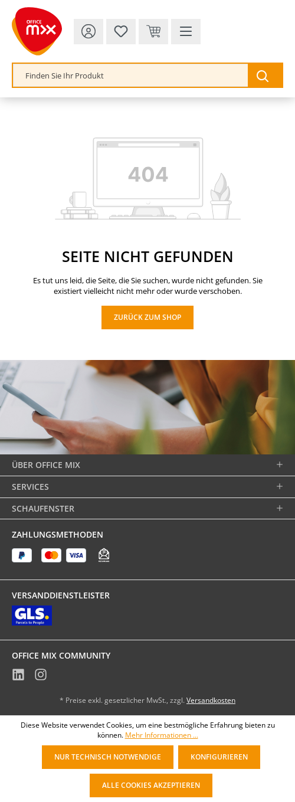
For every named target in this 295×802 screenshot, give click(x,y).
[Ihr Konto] (88, 31)
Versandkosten (210, 700)
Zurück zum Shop (147, 317)
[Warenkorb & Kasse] (153, 31)
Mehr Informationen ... (161, 735)
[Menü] (186, 31)
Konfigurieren (219, 757)
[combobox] (130, 75)
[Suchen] (265, 75)
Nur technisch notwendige (107, 757)
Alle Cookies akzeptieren (151, 785)
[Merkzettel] (121, 31)
